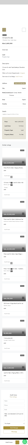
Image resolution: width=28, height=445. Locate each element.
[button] (24, 441)
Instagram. (22, 73)
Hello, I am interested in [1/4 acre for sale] (14, 416)
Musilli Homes (19, 76)
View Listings (13, 397)
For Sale (4, 35)
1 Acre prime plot (8, 338)
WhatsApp (14, 432)
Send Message (14, 428)
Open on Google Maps (20, 83)
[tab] (4, 30)
